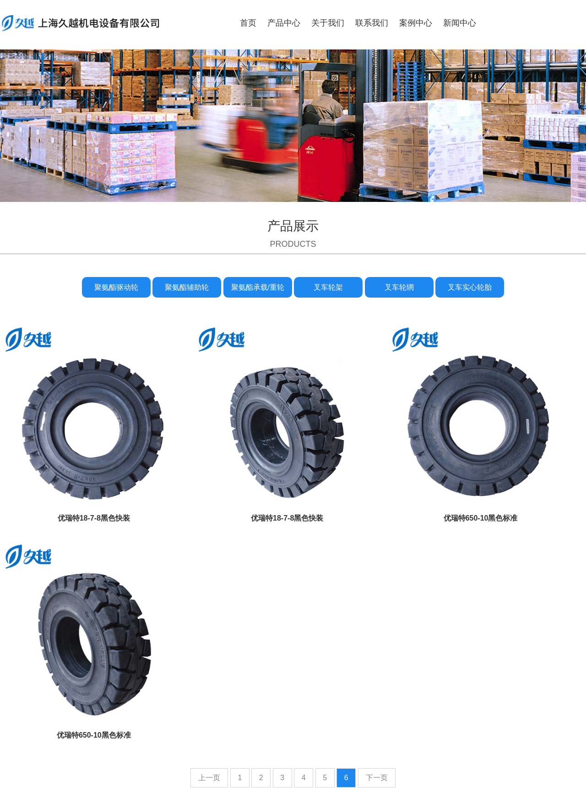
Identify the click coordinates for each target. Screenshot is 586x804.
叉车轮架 (328, 287)
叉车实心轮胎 (470, 287)
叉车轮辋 (399, 287)
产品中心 (283, 22)
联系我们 (371, 22)
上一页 (209, 778)
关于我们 (327, 22)
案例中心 (415, 22)
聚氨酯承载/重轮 (257, 287)
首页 (248, 22)
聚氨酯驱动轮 (116, 287)
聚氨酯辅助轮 (187, 287)
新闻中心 (459, 22)
